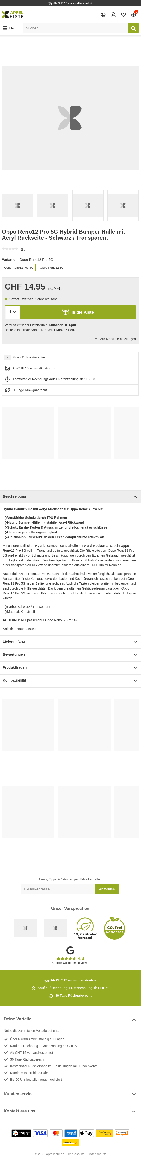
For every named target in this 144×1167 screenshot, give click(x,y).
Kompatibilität (70, 680)
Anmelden (107, 889)
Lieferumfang (70, 641)
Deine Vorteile (70, 1019)
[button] (9, 28)
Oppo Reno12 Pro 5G (18, 267)
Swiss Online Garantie (29, 357)
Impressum (76, 1154)
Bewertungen (70, 654)
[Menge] (12, 312)
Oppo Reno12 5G (52, 267)
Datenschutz (97, 1154)
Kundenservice (70, 1094)
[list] (70, 118)
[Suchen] (133, 28)
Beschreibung (70, 496)
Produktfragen (70, 667)
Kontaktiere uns (70, 1112)
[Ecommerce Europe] (55, 928)
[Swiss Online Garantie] (25, 928)
